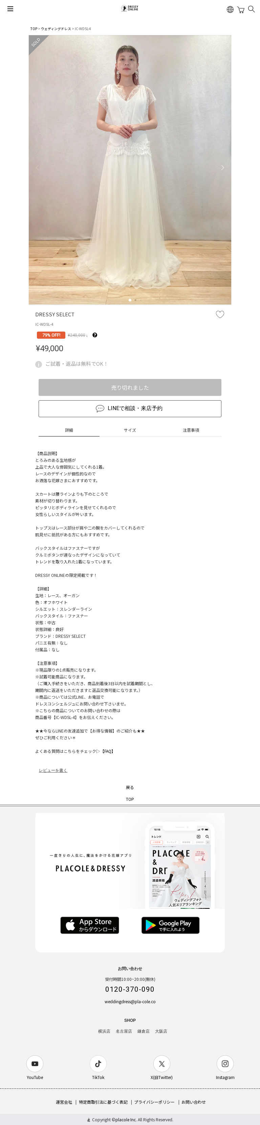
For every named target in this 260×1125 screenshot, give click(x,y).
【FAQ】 (107, 751)
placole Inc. (126, 1119)
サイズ (130, 430)
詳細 (69, 430)
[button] (130, 300)
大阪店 (161, 1031)
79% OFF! (51, 335)
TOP (33, 28)
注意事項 (191, 430)
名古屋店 (124, 1031)
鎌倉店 (143, 1031)
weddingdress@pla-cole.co (130, 1001)
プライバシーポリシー (154, 1102)
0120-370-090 (130, 989)
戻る (130, 787)
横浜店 (104, 1031)
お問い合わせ (193, 1102)
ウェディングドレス (56, 28)
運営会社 (64, 1102)
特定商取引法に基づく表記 (103, 1102)
